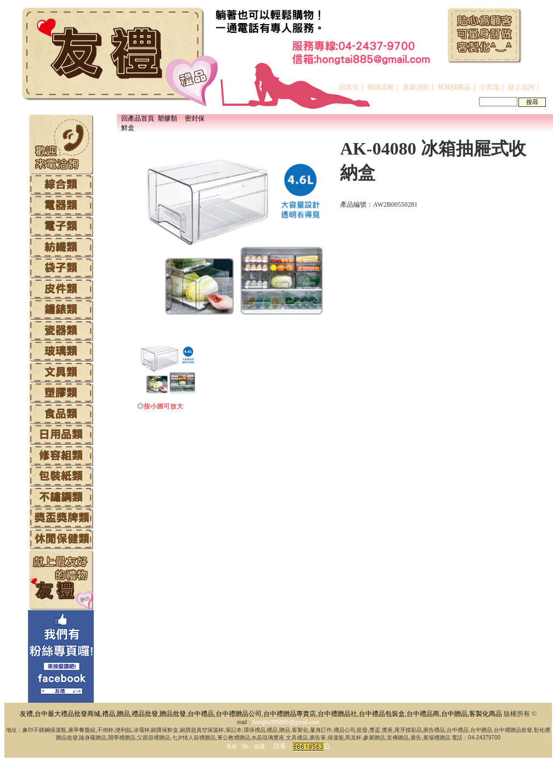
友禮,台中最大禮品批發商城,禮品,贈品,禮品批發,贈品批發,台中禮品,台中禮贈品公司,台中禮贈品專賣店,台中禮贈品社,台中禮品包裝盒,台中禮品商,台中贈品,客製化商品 (261, 714)
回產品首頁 (137, 118)
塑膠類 (167, 118)
